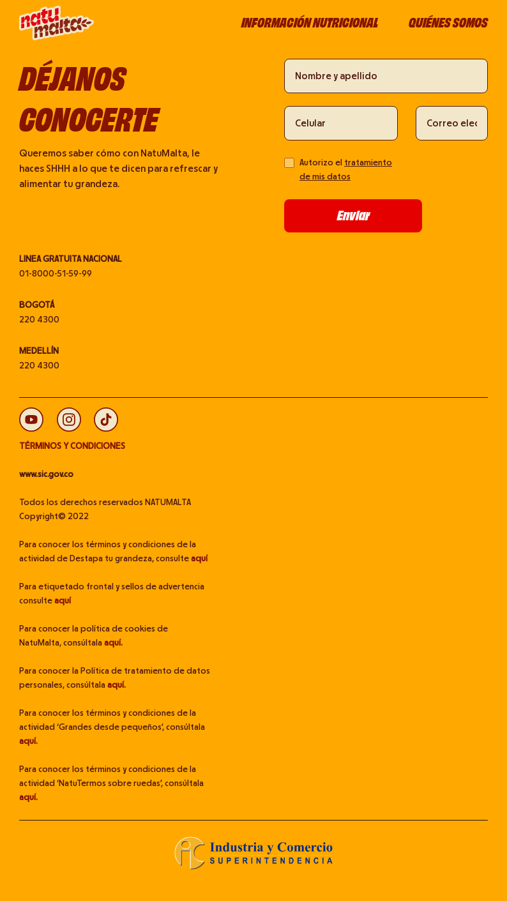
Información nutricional (309, 23)
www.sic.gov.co (46, 474)
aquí (199, 558)
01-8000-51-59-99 (55, 273)
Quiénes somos (448, 23)
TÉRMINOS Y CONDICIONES (72, 446)
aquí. (113, 643)
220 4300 (39, 319)
